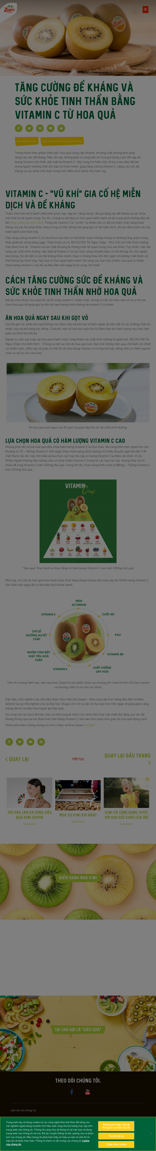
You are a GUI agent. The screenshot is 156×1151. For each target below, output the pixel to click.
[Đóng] (151, 1133)
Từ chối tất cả (116, 1136)
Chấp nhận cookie (116, 1144)
